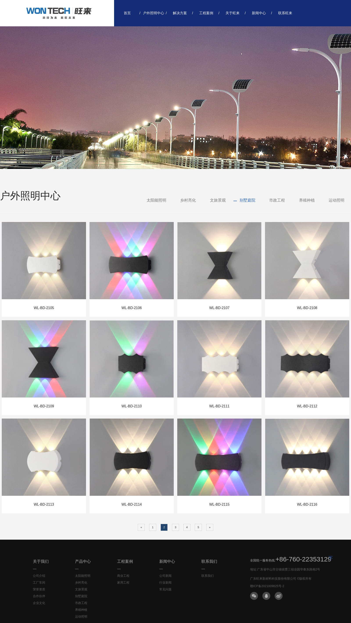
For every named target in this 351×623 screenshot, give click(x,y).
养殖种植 (307, 200)
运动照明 (336, 200)
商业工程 (123, 577)
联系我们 (207, 577)
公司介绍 (39, 577)
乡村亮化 (188, 200)
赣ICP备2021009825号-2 (267, 587)
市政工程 (277, 200)
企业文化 (39, 604)
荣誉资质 (39, 591)
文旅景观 (218, 200)
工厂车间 (39, 584)
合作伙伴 (39, 597)
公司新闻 (165, 577)
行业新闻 (165, 584)
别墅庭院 (247, 200)
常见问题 (165, 591)
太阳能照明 (156, 200)
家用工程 (123, 584)
